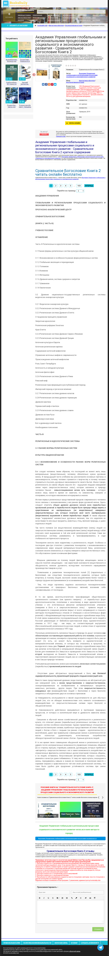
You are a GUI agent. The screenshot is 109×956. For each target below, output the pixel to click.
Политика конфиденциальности (37, 943)
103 (79, 186)
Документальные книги (56, 20)
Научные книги (53, 17)
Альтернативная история (75, 82)
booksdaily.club (17, 3)
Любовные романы (24, 15)
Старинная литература (85, 17)
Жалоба (44, 134)
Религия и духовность (70, 17)
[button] (39, 898)
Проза (35, 20)
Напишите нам (60, 136)
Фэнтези (21, 20)
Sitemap (74, 943)
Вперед (89, 186)
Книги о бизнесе (53, 15)
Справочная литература (86, 20)
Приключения (37, 15)
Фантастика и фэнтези (26, 17)
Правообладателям (11, 943)
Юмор (65, 20)
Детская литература (70, 15)
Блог (94, 17)
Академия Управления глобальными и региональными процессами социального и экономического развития (82, 75)
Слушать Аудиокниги (90, 943)
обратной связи (74, 951)
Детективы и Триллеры (40, 17)
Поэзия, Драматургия (100, 15)
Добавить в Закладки (17, 25)
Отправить (98, 929)
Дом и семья (82, 15)
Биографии (96, 20)
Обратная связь (61, 943)
